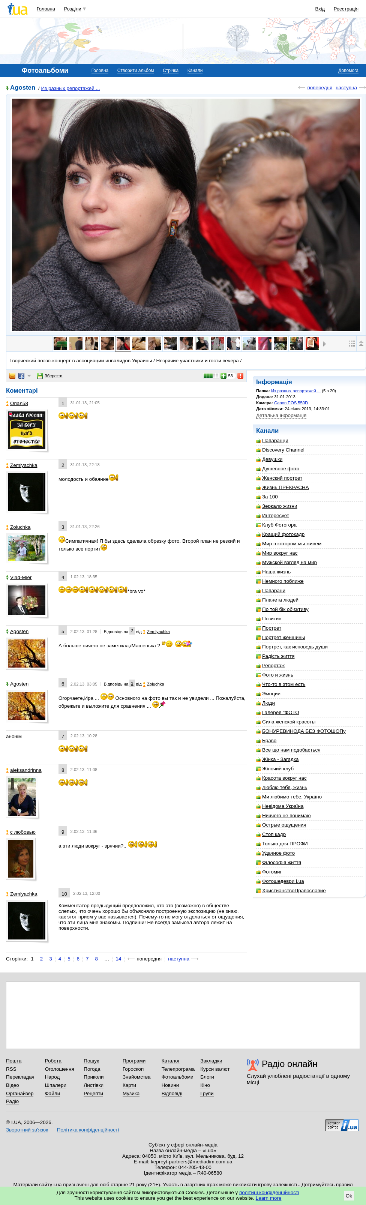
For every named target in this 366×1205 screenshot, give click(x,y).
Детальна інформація (281, 415)
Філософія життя (278, 862)
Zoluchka (18, 527)
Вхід (320, 9)
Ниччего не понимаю (283, 815)
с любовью (21, 832)
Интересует (272, 515)
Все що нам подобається (288, 750)
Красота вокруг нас (281, 778)
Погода (92, 1069)
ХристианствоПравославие (291, 890)
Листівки (94, 1085)
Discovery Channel (280, 450)
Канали (195, 70)
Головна (46, 9)
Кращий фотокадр (280, 534)
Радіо (12, 1101)
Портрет (268, 628)
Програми (134, 1061)
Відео (12, 1085)
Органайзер (19, 1093)
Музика (131, 1093)
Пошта (13, 1061)
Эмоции (268, 693)
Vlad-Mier (19, 577)
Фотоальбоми (178, 1077)
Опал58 (17, 403)
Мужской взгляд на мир (286, 562)
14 (119, 959)
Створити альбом (135, 70)
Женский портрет (279, 478)
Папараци (270, 590)
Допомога (348, 70)
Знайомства (137, 1077)
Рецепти (93, 1093)
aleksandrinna (24, 770)
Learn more (269, 1198)
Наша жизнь (273, 572)
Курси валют (215, 1069)
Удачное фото (275, 853)
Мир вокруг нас (277, 553)
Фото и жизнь (274, 675)
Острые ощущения (281, 825)
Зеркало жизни (276, 506)
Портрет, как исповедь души (292, 647)
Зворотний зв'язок (27, 1130)
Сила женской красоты (285, 722)
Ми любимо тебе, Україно (289, 797)
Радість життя (275, 656)
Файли (52, 1093)
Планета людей (277, 600)
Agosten (22, 88)
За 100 (267, 497)
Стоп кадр (271, 834)
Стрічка (170, 70)
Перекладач (20, 1077)
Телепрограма (178, 1069)
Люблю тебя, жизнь (281, 787)
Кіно (205, 1085)
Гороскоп (133, 1069)
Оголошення (59, 1069)
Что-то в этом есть (280, 684)
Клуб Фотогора (276, 525)
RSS (11, 1069)
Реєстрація (346, 9)
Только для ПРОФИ (282, 843)
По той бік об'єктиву (282, 609)
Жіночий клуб (275, 768)
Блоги (207, 1077)
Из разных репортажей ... (70, 88)
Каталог (171, 1061)
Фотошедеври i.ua (280, 881)
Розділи (72, 9)
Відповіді (172, 1093)
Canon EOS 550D (291, 403)
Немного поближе (280, 581)
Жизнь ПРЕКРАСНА (282, 487)
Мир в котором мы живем (288, 543)
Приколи (94, 1077)
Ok (349, 1196)
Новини (170, 1085)
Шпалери (55, 1085)
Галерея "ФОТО (277, 712)
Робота (53, 1061)
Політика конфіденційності (88, 1130)
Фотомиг (269, 872)
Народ (52, 1077)
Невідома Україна (279, 806)
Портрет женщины (280, 637)
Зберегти (50, 376)
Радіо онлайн (290, 1064)
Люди (265, 703)
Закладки (211, 1061)
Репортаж (270, 665)
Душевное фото (277, 468)
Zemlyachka (21, 465)
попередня (319, 87)
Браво (266, 740)
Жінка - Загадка (277, 759)
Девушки (269, 459)
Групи (206, 1093)
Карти (129, 1085)
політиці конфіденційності (269, 1192)
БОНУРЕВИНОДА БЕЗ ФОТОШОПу (301, 731)
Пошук (91, 1061)
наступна (346, 87)
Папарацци (272, 440)
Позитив (268, 618)
